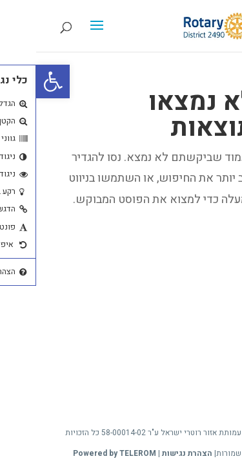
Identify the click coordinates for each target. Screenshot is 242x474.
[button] (17, 81)
